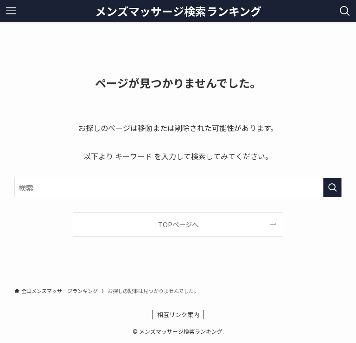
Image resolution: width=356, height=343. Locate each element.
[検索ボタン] (345, 11)
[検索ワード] (178, 187)
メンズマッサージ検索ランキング (178, 11)
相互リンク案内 (178, 314)
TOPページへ (178, 224)
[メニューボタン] (11, 11)
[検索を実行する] (332, 187)
